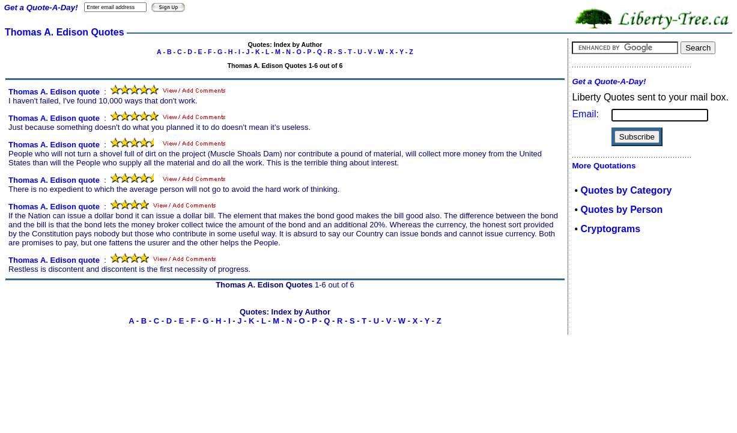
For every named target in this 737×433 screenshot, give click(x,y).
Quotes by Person (621, 209)
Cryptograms (610, 229)
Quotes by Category (626, 190)
